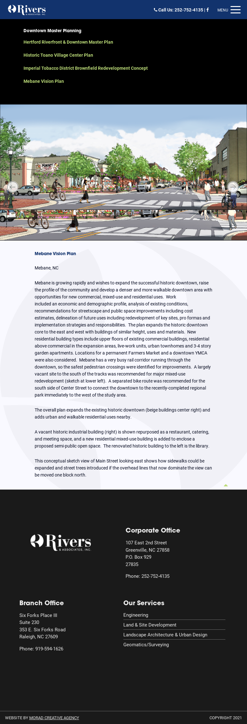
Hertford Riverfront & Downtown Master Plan (68, 42)
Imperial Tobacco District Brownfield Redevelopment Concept (86, 68)
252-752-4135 (189, 10)
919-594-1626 (49, 648)
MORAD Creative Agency (54, 717)
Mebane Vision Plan (44, 81)
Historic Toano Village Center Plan (58, 55)
